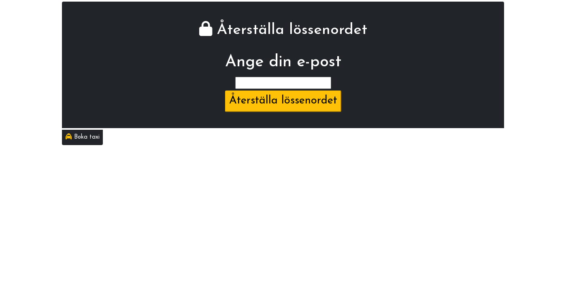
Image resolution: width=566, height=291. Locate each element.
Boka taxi (82, 136)
